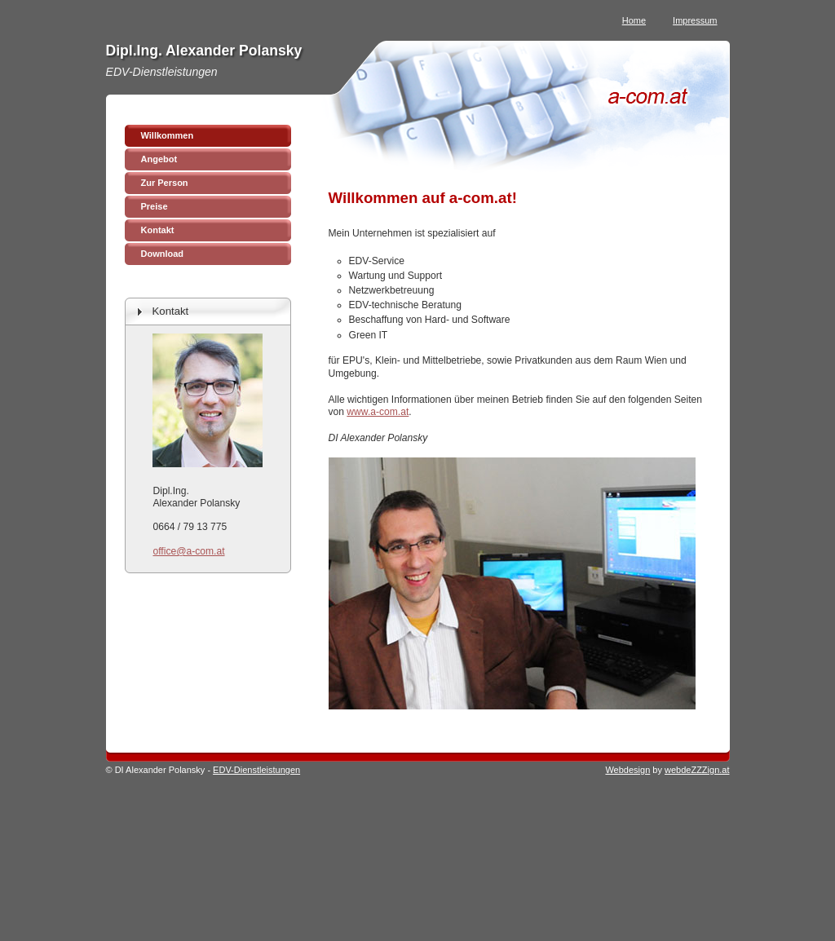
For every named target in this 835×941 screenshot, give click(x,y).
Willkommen (167, 135)
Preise (154, 206)
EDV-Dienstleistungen (256, 770)
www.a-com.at (378, 411)
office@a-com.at (189, 551)
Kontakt (158, 230)
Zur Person (164, 183)
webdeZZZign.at (697, 770)
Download (162, 253)
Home (634, 20)
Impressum (695, 20)
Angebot (159, 159)
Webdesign (627, 770)
